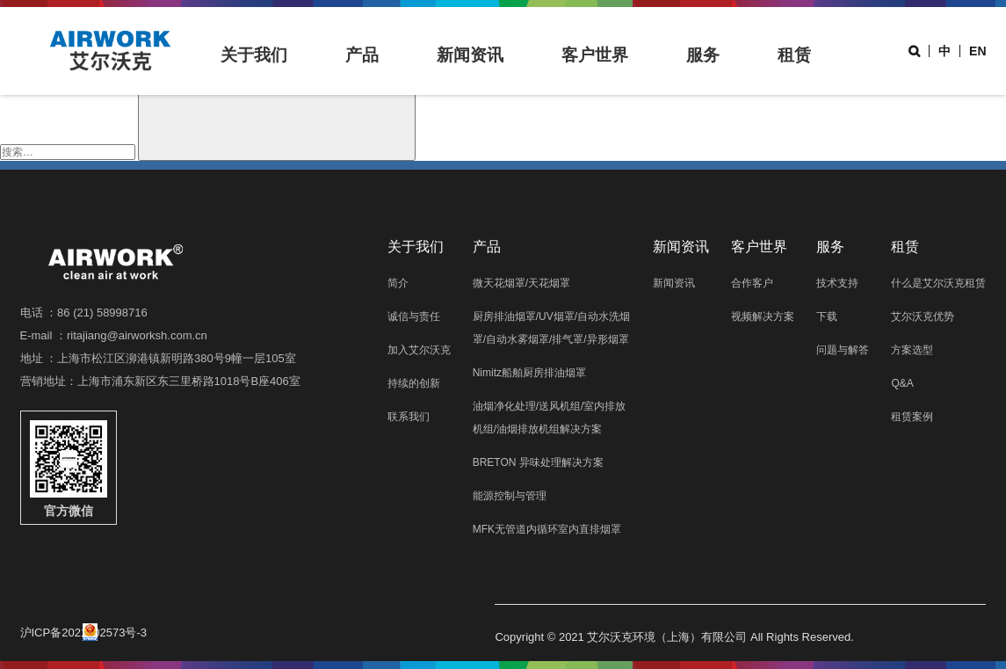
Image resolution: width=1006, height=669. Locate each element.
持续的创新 (413, 383)
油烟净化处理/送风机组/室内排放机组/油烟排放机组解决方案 (549, 417)
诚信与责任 (413, 316)
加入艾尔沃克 (419, 350)
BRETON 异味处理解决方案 (538, 462)
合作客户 (752, 283)
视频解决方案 (762, 316)
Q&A (902, 383)
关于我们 (254, 55)
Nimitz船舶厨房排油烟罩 (529, 373)
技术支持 (837, 283)
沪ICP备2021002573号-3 (84, 632)
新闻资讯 (470, 55)
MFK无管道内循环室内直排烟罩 (547, 529)
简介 (398, 283)
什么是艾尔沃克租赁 (938, 283)
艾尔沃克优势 (922, 316)
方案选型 (912, 350)
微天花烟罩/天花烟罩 (521, 283)
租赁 (794, 55)
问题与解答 (842, 350)
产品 (362, 55)
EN (977, 51)
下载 (826, 316)
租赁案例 (912, 417)
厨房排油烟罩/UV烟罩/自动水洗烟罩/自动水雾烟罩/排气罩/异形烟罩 (551, 327)
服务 (703, 55)
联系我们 (408, 417)
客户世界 (594, 55)
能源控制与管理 (509, 496)
